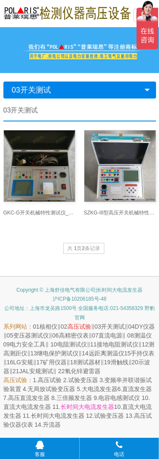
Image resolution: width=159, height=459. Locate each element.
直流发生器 (137, 389)
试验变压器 (83, 380)
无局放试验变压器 (51, 389)
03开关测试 (31, 90)
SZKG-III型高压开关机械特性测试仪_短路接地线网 (120, 213)
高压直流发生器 (29, 397)
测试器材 (88, 362)
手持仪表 (142, 353)
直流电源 (110, 335)
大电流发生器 (99, 389)
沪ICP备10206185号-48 (79, 299)
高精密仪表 (74, 335)
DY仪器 (145, 326)
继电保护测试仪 (57, 353)
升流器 (52, 424)
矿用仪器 (55, 362)
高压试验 (79, 326)
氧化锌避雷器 (82, 371)
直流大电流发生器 (27, 406)
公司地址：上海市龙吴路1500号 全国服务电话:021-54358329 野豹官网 (79, 313)
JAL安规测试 (36, 371)
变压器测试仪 (31, 335)
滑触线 (119, 362)
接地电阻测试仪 (117, 344)
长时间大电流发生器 (87, 406)
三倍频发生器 (74, 397)
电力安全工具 (27, 344)
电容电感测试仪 (119, 397)
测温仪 (143, 335)
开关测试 (113, 326)
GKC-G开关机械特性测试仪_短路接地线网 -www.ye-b (39, 213)
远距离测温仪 (106, 353)
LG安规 (23, 362)
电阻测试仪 (72, 344)
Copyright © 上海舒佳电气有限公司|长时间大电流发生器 (80, 290)
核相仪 (48, 326)
